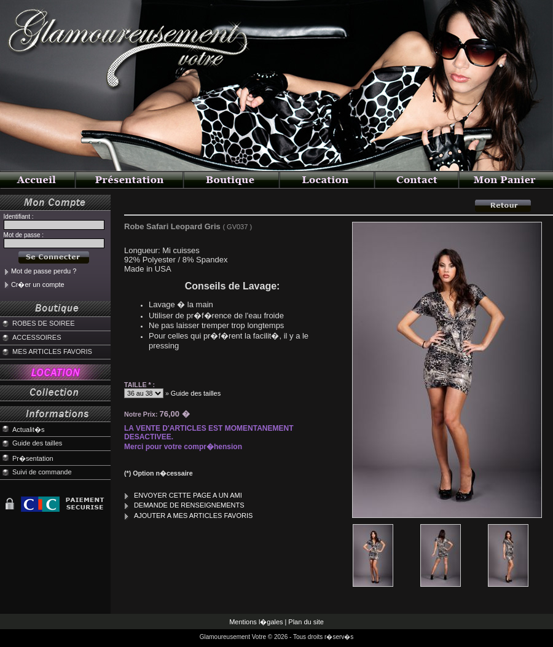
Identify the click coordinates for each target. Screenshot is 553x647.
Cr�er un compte (38, 284)
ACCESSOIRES (36, 337)
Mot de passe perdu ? (43, 271)
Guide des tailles (37, 443)
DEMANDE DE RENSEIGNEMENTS (189, 505)
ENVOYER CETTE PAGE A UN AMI (188, 495)
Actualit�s (28, 429)
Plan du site (305, 621)
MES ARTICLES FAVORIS (52, 351)
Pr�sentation (32, 458)
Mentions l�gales (256, 621)
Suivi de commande (42, 472)
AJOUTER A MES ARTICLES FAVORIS (193, 515)
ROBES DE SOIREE (43, 323)
